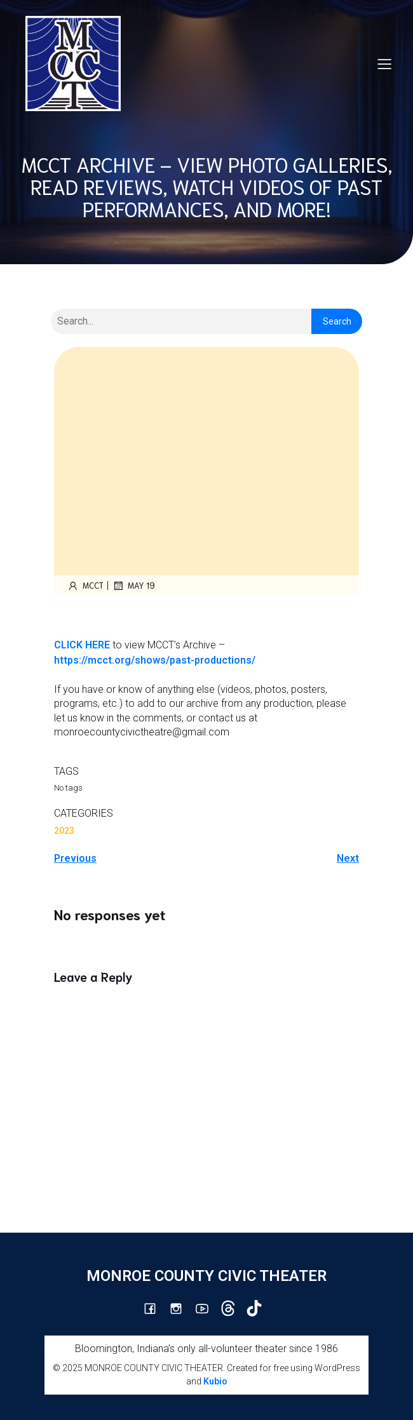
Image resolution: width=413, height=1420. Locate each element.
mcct (85, 585)
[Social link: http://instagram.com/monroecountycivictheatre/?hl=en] (181, 1308)
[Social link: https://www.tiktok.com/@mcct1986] (259, 1308)
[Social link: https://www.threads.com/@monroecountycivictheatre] (233, 1308)
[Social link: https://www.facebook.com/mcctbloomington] (155, 1308)
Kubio (215, 1381)
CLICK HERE (82, 645)
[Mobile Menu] (384, 63)
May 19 (133, 585)
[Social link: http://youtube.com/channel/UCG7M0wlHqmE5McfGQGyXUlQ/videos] (207, 1308)
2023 (64, 831)
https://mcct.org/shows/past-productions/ (154, 660)
